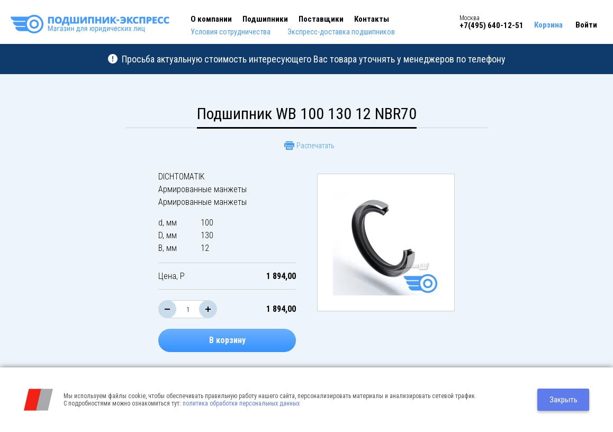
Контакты (371, 19)
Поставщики (321, 19)
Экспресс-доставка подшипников (341, 32)
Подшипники (265, 19)
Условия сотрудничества (231, 32)
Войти (586, 25)
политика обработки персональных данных (241, 403)
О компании (211, 19)
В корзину (227, 340)
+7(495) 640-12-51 (491, 25)
